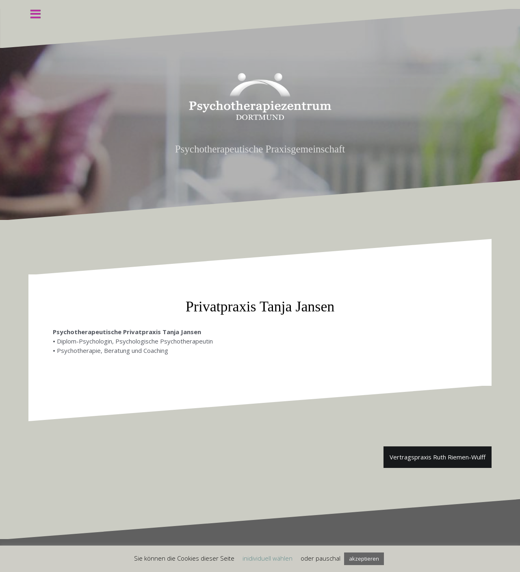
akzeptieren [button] (364, 558)
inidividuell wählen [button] (267, 558)
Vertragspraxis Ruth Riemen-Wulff (437, 457)
